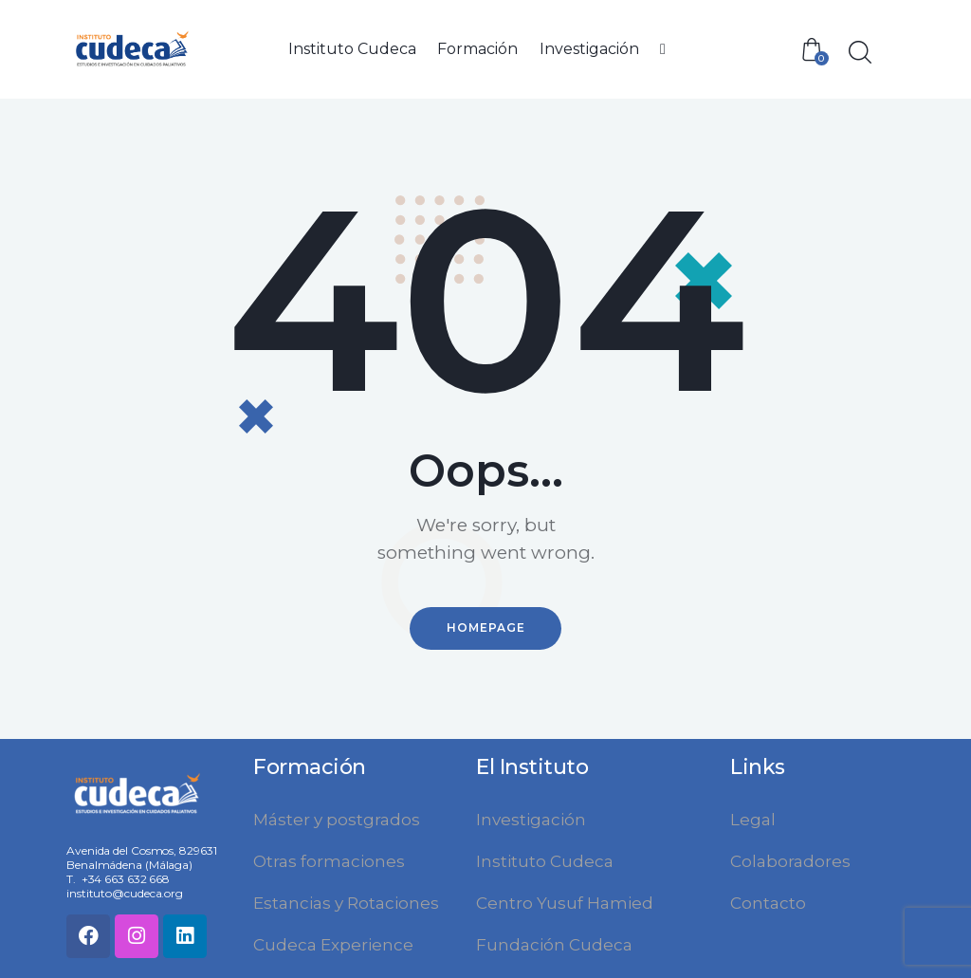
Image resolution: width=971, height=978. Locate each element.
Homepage (486, 627)
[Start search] (858, 52)
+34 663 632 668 (126, 878)
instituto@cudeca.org (124, 892)
